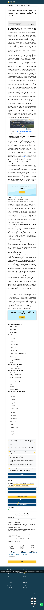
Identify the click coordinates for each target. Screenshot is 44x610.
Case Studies (25, 573)
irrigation (25, 156)
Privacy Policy (25, 584)
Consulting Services (10, 584)
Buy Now (22, 499)
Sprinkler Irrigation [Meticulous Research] (30, 483)
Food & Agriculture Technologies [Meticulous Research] (22, 489)
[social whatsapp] (32, 598)
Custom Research (10, 585)
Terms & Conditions (26, 588)
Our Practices (9, 582)
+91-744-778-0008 (32, 552)
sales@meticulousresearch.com (36, 593)
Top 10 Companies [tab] (16, 24)
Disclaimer (25, 582)
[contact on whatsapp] (41, 604)
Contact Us (9, 575)
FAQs (8, 576)
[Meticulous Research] (22, 442)
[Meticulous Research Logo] (11, 2)
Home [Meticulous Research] (8, 5)
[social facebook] (35, 598)
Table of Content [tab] (28, 22)
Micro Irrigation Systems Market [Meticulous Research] (20, 483)
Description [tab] (14, 22)
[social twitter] (35, 601)
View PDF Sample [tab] (30, 24)
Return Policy (25, 587)
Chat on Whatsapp (14, 510)
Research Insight (10, 587)
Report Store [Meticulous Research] (13, 5)
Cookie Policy (21, 572)
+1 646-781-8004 (11, 552)
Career (8, 573)
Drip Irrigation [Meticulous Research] (17, 485)
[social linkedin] (32, 601)
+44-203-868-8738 (22, 552)
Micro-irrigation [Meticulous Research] (11, 485)
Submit (22, 561)
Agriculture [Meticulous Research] (22, 491)
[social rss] (35, 604)
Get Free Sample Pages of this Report (25, 131)
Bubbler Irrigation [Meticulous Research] (25, 485)
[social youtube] (32, 604)
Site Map (8, 588)
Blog (23, 575)
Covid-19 (24, 576)
